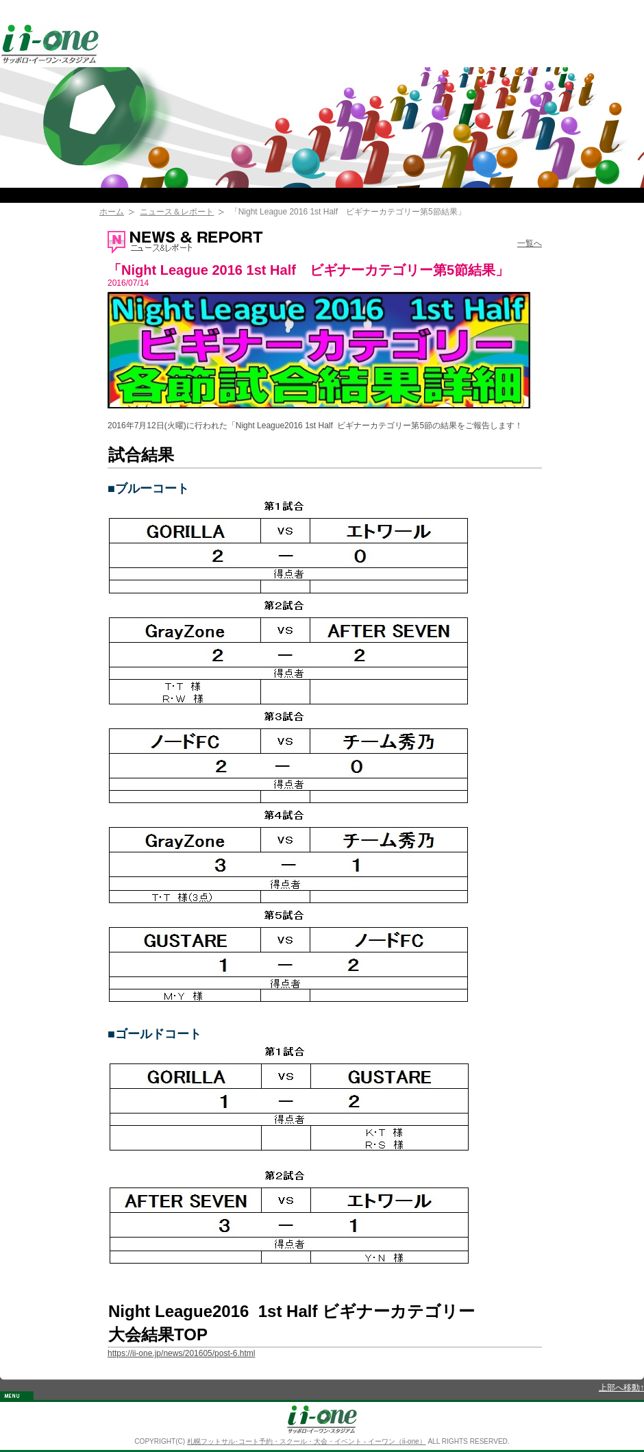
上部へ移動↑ (621, 1387)
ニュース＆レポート (177, 212)
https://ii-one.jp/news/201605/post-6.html (181, 1353)
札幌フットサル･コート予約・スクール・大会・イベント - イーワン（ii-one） (306, 1441)
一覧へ (529, 243)
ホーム (111, 212)
